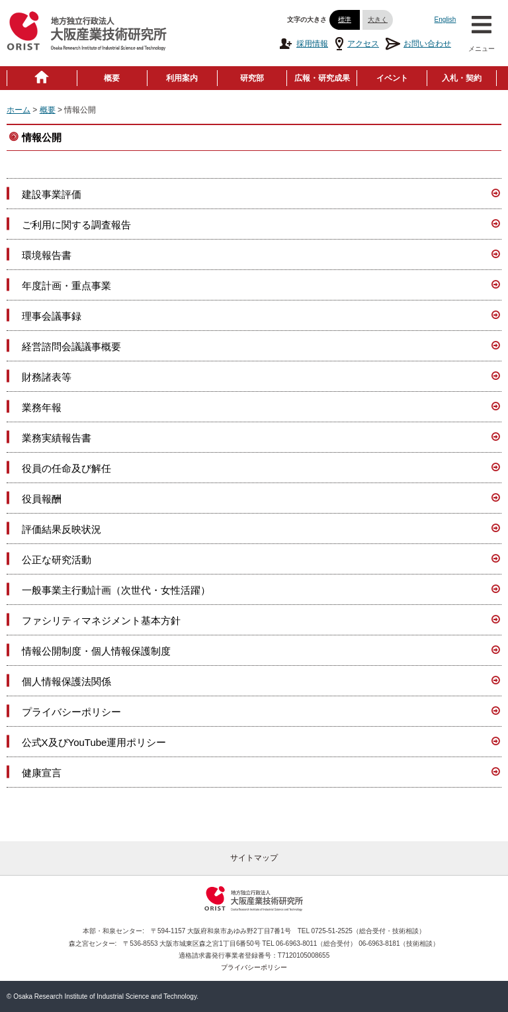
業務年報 (42, 407)
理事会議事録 (51, 316)
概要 (112, 78)
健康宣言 (42, 772)
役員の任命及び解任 (66, 468)
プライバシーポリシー (71, 711)
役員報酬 (42, 498)
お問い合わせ (418, 44)
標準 (344, 19)
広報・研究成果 (322, 78)
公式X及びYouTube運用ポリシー (94, 742)
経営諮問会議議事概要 (71, 346)
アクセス (357, 44)
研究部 (252, 78)
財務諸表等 (46, 377)
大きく (378, 19)
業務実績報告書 (56, 437)
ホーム (18, 110)
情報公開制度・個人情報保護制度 (96, 651)
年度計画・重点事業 (66, 285)
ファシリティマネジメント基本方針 (101, 620)
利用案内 (182, 78)
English (445, 19)
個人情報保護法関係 (66, 681)
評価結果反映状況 (61, 529)
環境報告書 (46, 255)
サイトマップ (254, 857)
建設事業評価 (51, 194)
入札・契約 (462, 78)
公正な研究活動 (56, 559)
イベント (392, 78)
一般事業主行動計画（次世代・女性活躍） (116, 590)
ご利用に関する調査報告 (76, 224)
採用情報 (303, 44)
